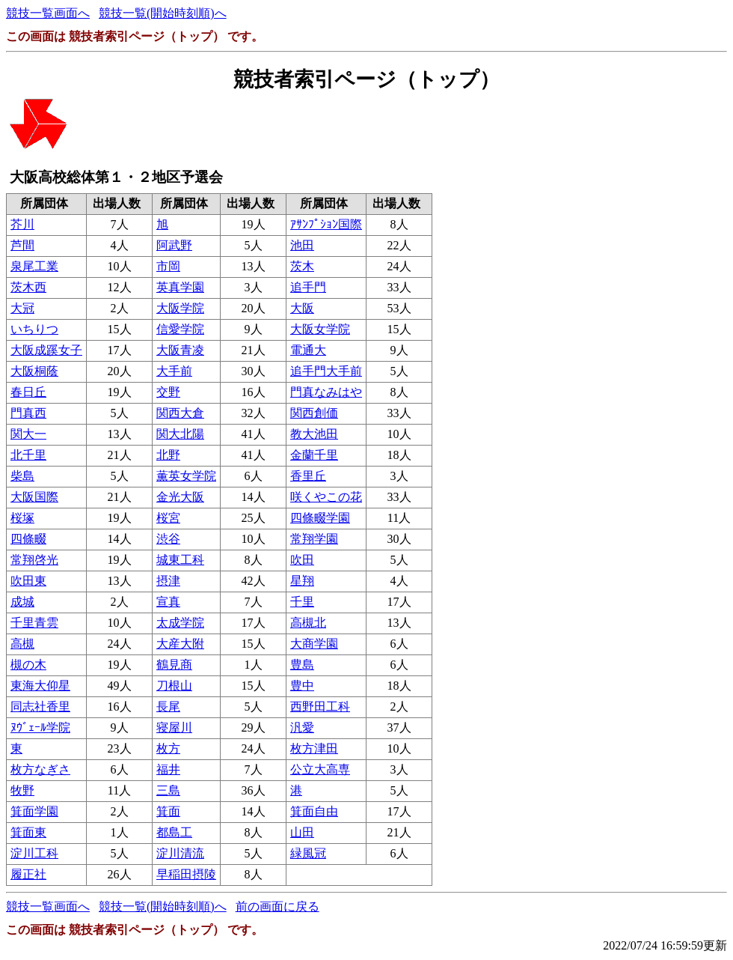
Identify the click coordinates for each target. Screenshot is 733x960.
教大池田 (314, 434)
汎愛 (302, 727)
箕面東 (28, 832)
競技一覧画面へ (48, 13)
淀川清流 (180, 853)
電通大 (308, 350)
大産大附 (180, 643)
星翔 (302, 580)
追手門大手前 (326, 371)
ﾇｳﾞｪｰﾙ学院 (40, 727)
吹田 (302, 559)
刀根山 (174, 685)
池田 (302, 245)
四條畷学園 (320, 517)
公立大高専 (320, 769)
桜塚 (22, 517)
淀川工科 (34, 853)
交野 (168, 392)
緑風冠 (308, 853)
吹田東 (28, 580)
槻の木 (28, 664)
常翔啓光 (34, 559)
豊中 (302, 685)
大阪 (302, 308)
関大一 (28, 434)
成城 (22, 601)
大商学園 (314, 643)
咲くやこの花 (326, 496)
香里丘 (308, 476)
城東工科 (180, 559)
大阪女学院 (320, 329)
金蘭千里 (314, 455)
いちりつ (34, 329)
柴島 (22, 476)
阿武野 (174, 245)
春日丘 (28, 392)
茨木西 (28, 287)
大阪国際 (34, 496)
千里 (302, 601)
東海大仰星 (40, 685)
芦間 (22, 245)
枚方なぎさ (40, 769)
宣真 (168, 601)
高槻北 (308, 622)
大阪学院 (180, 308)
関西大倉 (180, 413)
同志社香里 (40, 706)
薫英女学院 (186, 476)
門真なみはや (326, 392)
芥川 (22, 224)
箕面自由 (314, 811)
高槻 (22, 643)
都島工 (174, 832)
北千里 (28, 455)
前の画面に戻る (277, 906)
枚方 (168, 748)
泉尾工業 (34, 266)
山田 (302, 832)
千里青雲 (34, 622)
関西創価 (314, 413)
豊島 (302, 664)
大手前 (174, 371)
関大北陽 (180, 434)
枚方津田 (314, 748)
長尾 (168, 706)
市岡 (168, 266)
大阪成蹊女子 (46, 350)
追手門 (308, 287)
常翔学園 (314, 538)
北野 (168, 455)
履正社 (28, 874)
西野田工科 (320, 706)
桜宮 (168, 517)
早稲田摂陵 (186, 874)
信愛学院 (180, 329)
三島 (168, 790)
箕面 (168, 811)
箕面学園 (34, 811)
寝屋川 (174, 727)
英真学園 (180, 287)
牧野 (22, 790)
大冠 (22, 308)
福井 (168, 769)
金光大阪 (180, 496)
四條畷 (28, 538)
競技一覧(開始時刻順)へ (163, 13)
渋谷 (168, 538)
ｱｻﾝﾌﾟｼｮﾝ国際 (326, 224)
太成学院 (180, 622)
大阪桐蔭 (34, 371)
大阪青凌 (180, 350)
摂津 (168, 580)
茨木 (302, 266)
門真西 (28, 413)
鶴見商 (174, 664)
